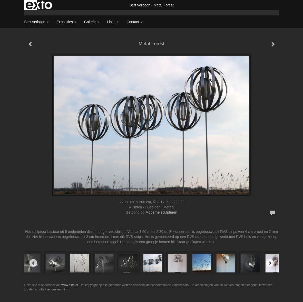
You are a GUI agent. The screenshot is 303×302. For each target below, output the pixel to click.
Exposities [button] (66, 22)
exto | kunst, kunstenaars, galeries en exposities (38, 5)
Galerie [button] (91, 22)
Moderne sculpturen (161, 212)
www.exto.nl (69, 285)
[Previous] (33, 263)
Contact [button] (134, 22)
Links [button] (113, 22)
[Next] (270, 263)
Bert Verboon (139, 5)
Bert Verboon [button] (36, 22)
